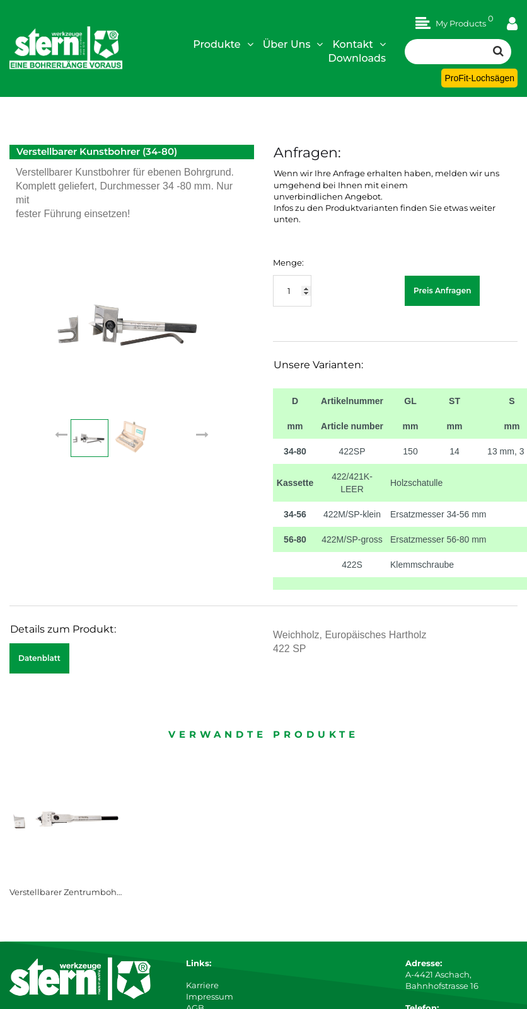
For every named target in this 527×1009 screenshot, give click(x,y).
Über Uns (293, 44)
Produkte (223, 44)
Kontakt (359, 44)
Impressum (209, 996)
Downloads (357, 58)
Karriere (202, 985)
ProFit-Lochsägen (479, 78)
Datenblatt (39, 658)
